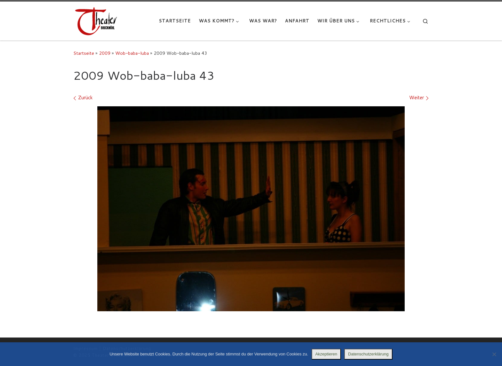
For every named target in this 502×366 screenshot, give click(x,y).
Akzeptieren (326, 354)
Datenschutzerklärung (368, 354)
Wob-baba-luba (132, 53)
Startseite (83, 53)
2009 (104, 53)
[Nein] (494, 354)
